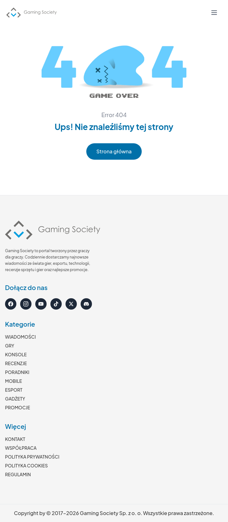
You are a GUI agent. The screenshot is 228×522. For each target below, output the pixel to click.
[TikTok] (56, 304)
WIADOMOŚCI (20, 337)
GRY (9, 345)
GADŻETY (15, 398)
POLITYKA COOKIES (26, 465)
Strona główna (114, 151)
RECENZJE (16, 363)
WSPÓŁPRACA (21, 448)
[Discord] (86, 304)
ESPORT (13, 390)
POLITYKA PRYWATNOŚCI (32, 457)
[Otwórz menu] (214, 12)
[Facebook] (10, 304)
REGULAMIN (18, 474)
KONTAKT (15, 439)
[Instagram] (25, 304)
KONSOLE (16, 354)
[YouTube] (41, 304)
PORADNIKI (17, 372)
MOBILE (13, 381)
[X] (71, 304)
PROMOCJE (17, 407)
